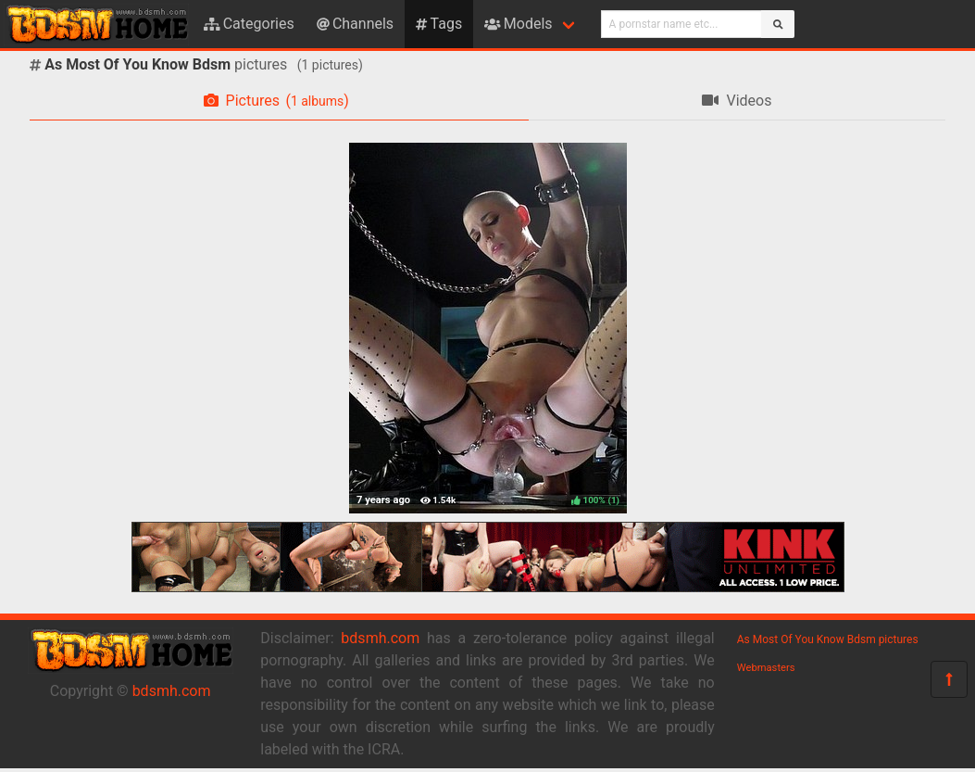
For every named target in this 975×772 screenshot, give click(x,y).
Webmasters (766, 668)
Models (518, 23)
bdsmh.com (171, 691)
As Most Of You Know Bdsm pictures (828, 639)
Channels (355, 23)
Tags (439, 23)
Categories (249, 23)
